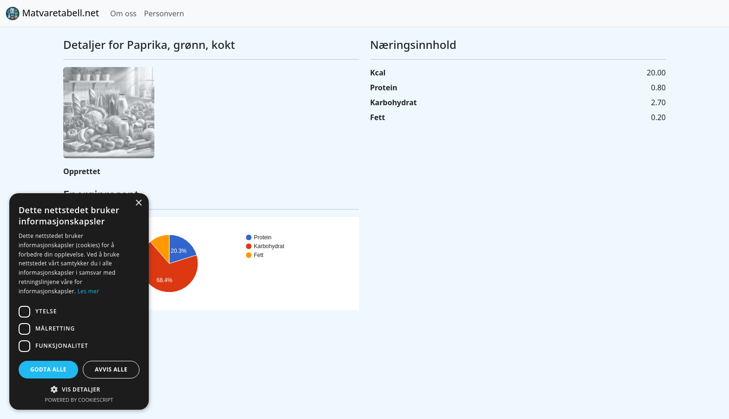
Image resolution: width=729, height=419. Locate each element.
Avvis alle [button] (111, 369)
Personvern (164, 13)
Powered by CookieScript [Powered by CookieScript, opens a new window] (79, 399)
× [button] (138, 203)
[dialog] (79, 301)
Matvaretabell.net (52, 13)
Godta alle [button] (48, 369)
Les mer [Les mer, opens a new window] (88, 291)
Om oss (123, 13)
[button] (79, 389)
